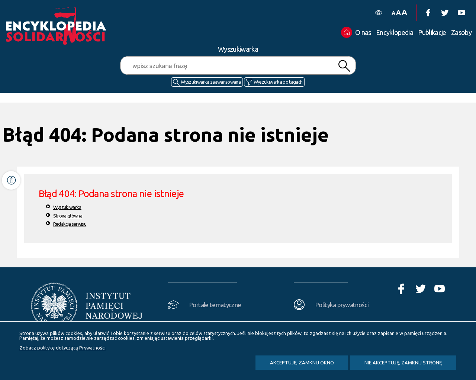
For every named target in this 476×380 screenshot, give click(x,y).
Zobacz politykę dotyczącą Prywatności (62, 347)
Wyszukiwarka (67, 207)
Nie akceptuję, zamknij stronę (403, 362)
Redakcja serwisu (70, 223)
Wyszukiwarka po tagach (278, 81)
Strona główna (68, 215)
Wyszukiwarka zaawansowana (211, 81)
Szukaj (344, 66)
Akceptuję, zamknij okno (302, 362)
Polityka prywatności (342, 304)
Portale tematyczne (215, 304)
